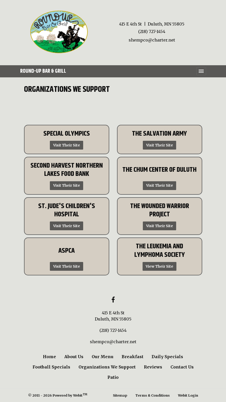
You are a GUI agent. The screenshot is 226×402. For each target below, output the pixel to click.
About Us (73, 356)
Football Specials (51, 367)
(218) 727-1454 (151, 31)
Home (49, 356)
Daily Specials (167, 356)
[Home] (59, 31)
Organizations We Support (107, 367)
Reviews (153, 367)
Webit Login (188, 395)
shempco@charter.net (152, 40)
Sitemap (120, 395)
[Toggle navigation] (201, 71)
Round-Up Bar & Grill (43, 71)
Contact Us (182, 367)
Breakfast (132, 356)
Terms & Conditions (152, 395)
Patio (113, 377)
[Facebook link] (113, 300)
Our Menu (102, 356)
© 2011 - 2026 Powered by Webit (58, 395)
